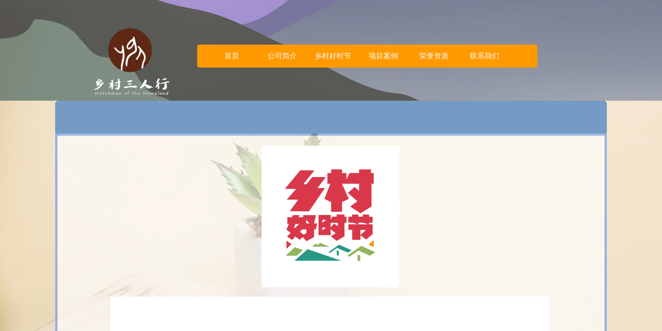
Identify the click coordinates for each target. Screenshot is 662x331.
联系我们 (484, 56)
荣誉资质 (434, 56)
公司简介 (282, 56)
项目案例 (383, 56)
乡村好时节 (332, 56)
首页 (231, 56)
